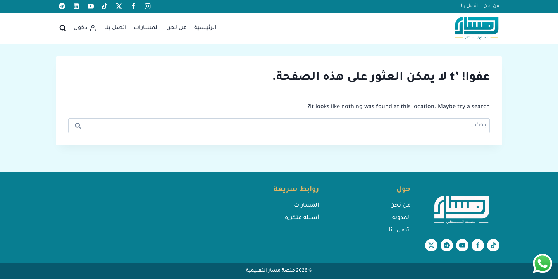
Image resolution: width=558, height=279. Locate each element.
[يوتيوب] (90, 6)
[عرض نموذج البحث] (63, 28)
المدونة (401, 218)
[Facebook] (133, 6)
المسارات (146, 28)
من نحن (491, 6)
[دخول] (85, 28)
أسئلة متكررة (302, 218)
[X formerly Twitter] (119, 6)
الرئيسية (205, 28)
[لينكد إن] (76, 6)
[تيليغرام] (62, 6)
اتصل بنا (469, 6)
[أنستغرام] (147, 6)
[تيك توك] (104, 6)
